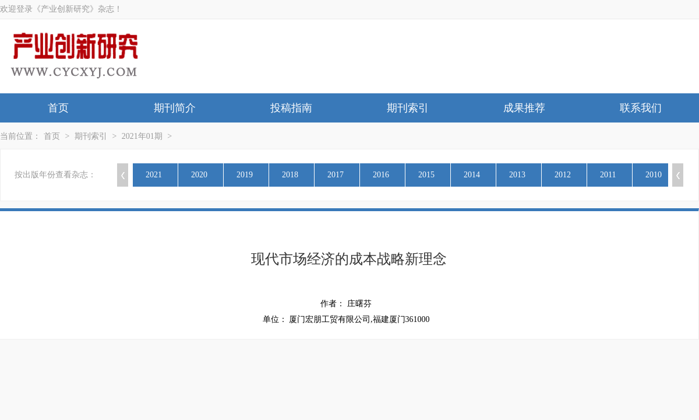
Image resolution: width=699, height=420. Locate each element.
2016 (381, 174)
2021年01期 (142, 136)
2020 (199, 174)
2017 (335, 174)
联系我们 (641, 108)
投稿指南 (291, 108)
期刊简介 (175, 108)
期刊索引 (408, 108)
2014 (472, 174)
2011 (608, 174)
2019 (244, 174)
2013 (517, 174)
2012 (563, 174)
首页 (58, 108)
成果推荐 (524, 108)
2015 (426, 174)
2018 (290, 174)
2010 (653, 174)
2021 (154, 174)
